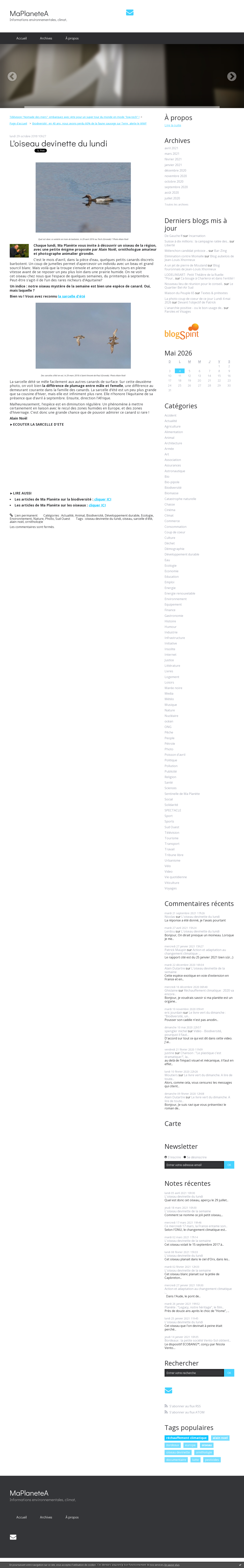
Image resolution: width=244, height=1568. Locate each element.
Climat (169, 515)
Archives (46, 38)
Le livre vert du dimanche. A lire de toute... (198, 1077)
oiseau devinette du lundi (103, 519)
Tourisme (171, 838)
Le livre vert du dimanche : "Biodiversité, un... (195, 1014)
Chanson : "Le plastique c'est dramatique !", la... (193, 1055)
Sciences (171, 788)
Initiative (171, 643)
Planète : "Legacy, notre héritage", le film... (194, 1307)
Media (169, 693)
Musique (171, 705)
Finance (170, 610)
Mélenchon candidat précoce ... (186, 251)
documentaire (176, 1460)
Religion (170, 777)
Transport (172, 844)
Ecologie (147, 515)
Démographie (174, 549)
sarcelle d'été (143, 519)
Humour (171, 627)
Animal (80, 515)
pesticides (212, 1460)
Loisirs (169, 682)
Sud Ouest (62, 519)
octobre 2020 (174, 181)
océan (169, 721)
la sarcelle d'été (71, 296)
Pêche (169, 732)
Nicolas (170, 917)
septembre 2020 (176, 187)
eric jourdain (173, 1012)
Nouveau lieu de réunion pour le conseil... (194, 284)
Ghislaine (171, 990)
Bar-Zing (220, 251)
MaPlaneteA (29, 13)
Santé (169, 782)
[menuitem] (21, 38)
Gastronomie (174, 616)
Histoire (170, 621)
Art (167, 454)
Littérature (172, 666)
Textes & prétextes (214, 293)
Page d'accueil (18, 123)
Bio (167, 476)
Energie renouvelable (180, 593)
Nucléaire (171, 716)
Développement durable (122, 515)
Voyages (171, 888)
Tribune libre (174, 855)
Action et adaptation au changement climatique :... (195, 952)
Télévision (172, 833)
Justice (169, 660)
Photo (49, 519)
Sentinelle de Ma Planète (182, 794)
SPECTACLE (173, 810)
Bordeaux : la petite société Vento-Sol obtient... (198, 1340)
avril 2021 (171, 148)
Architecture (173, 443)
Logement (172, 677)
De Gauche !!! (173, 236)
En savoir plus (172, 1564)
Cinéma (170, 510)
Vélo (168, 866)
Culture (170, 538)
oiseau (127, 519)
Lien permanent (24, 515)
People (169, 738)
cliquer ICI (102, 499)
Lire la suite (173, 125)
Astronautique (175, 471)
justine (169, 1053)
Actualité (67, 515)
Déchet (170, 543)
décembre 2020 (175, 170)
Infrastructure (175, 638)
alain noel (220, 1438)
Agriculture (173, 426)
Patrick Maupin (175, 950)
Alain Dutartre (175, 968)
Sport (169, 816)
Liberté (170, 245)
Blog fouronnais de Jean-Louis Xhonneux (192, 267)
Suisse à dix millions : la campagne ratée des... (197, 241)
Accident (170, 415)
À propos (72, 38)
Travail (169, 849)
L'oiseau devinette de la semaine (195, 970)
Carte (173, 1123)
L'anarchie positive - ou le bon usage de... (194, 308)
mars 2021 (172, 154)
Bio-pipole (172, 482)
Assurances (173, 465)
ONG (168, 727)
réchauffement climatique (186, 1438)
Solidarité (171, 805)
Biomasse (171, 493)
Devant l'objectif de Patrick (197, 302)
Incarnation (197, 236)
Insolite (170, 649)
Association (173, 460)
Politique (171, 760)
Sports (169, 821)
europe (190, 1445)
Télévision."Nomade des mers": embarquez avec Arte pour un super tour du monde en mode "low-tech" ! (74, 117)
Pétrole (170, 743)
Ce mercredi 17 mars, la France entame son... (196, 1226)
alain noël (17, 522)
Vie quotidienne (176, 877)
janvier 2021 (173, 165)
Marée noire (173, 688)
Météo (169, 699)
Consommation (175, 527)
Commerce (172, 521)
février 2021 (173, 159)
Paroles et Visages (178, 311)
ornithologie (34, 522)
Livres (169, 671)
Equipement (173, 604)
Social (169, 799)
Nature (38, 519)
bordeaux (172, 1445)
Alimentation (174, 432)
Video (169, 871)
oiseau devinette (178, 1452)
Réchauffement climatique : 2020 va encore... (199, 992)
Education (172, 577)
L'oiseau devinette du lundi (59, 143)
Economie (171, 571)
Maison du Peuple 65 (179, 293)
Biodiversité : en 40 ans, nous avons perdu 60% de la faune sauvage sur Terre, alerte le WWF (89, 123)
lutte (195, 1460)
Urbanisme (172, 860)
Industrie (171, 632)
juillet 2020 (172, 198)
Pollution (171, 766)
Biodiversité (94, 515)
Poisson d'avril (175, 755)
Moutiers (171, 1075)
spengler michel (176, 1031)
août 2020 (172, 192)
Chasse (170, 504)
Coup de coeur (175, 532)
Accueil (21, 38)
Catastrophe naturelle (180, 499)
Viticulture (172, 883)
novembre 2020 (176, 176)
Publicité (171, 771)
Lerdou (170, 931)
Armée (169, 449)
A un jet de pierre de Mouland (186, 265)
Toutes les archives (176, 204)
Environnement (21, 519)
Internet (170, 654)
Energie (170, 588)
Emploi (169, 582)
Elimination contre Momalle (184, 256)
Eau (167, 560)
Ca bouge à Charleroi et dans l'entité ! (207, 278)
